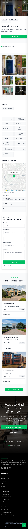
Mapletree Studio (13, 523)
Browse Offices (5, 478)
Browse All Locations (14, 427)
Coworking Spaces (6, 496)
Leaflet (8, 190)
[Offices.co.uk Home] (5, 3)
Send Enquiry (14, 262)
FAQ (2, 483)
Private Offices (5, 494)
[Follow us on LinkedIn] (5, 468)
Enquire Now (14, 36)
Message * (5, 249)
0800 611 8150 (7, 512)
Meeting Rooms (5, 502)
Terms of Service (14, 526)
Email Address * (7, 229)
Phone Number (7, 236)
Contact (3, 486)
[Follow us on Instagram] (10, 468)
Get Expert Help (14, 432)
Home (2, 476)
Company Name (7, 242)
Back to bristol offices (14, 389)
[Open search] (24, 525)
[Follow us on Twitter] (2, 468)
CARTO (24, 190)
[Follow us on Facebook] (7, 468)
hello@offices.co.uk (8, 510)
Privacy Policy (6, 526)
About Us (3, 481)
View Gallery (14, 41)
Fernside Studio (20, 523)
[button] (14, 176)
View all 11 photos (7, 97)
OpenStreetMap (14, 190)
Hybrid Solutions (5, 499)
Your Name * (6, 222)
